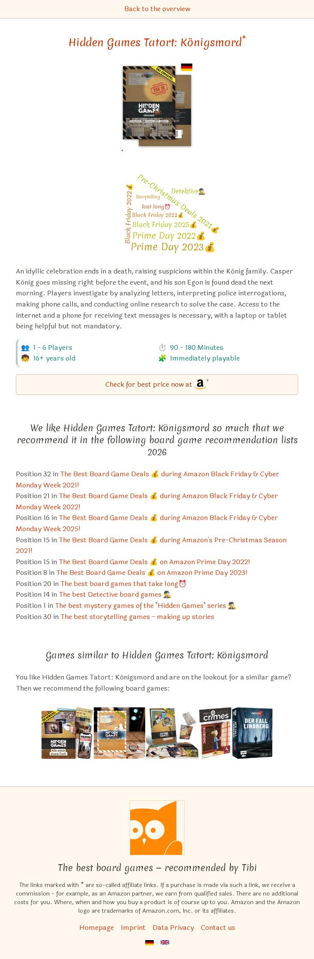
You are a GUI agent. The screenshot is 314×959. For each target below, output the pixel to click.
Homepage (96, 927)
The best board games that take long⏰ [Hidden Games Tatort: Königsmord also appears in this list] (123, 583)
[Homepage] (157, 827)
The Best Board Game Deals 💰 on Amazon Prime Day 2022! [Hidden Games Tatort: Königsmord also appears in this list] (154, 561)
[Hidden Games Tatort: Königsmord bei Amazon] (157, 111)
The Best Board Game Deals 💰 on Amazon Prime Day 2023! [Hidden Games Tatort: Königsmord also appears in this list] (152, 572)
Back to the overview (157, 8)
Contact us (218, 927)
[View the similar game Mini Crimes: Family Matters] (215, 733)
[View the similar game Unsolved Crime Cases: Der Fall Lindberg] (252, 733)
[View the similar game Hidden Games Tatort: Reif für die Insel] (172, 733)
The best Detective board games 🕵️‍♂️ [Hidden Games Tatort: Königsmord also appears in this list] (115, 594)
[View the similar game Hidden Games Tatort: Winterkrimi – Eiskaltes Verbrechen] (119, 733)
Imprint (133, 927)
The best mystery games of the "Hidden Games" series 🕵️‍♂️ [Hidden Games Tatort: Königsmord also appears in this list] (145, 605)
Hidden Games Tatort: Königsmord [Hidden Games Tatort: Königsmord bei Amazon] (157, 42)
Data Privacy (173, 927)
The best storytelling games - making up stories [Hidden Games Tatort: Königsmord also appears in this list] (137, 616)
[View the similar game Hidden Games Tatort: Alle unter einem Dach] (67, 733)
